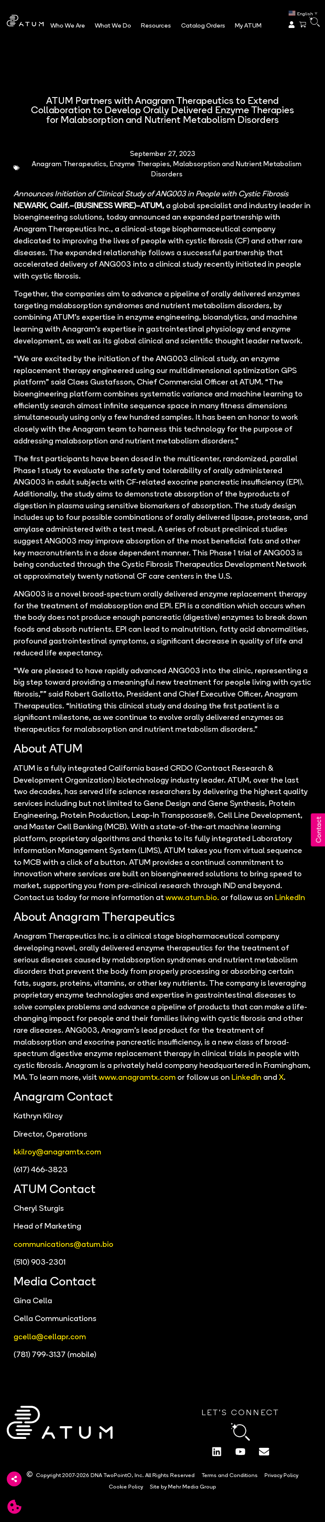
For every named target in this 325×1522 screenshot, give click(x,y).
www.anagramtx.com (137, 1076)
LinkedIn (290, 896)
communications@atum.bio (63, 1243)
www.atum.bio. (192, 896)
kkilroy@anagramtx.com (57, 1150)
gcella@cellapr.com (50, 1335)
